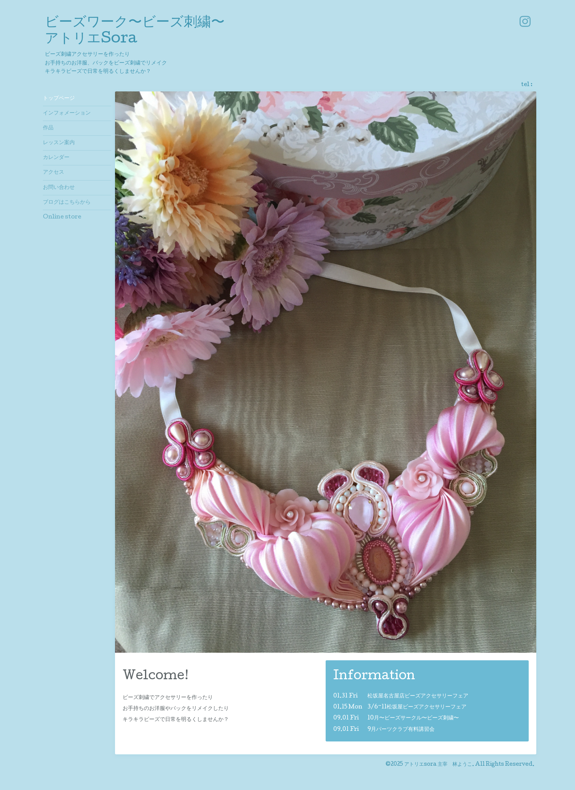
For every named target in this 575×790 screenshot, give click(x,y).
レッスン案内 (59, 143)
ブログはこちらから (67, 202)
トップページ (59, 99)
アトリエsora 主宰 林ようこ (438, 764)
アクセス (53, 173)
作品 (48, 128)
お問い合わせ (59, 188)
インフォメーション (67, 113)
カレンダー (56, 158)
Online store (62, 217)
